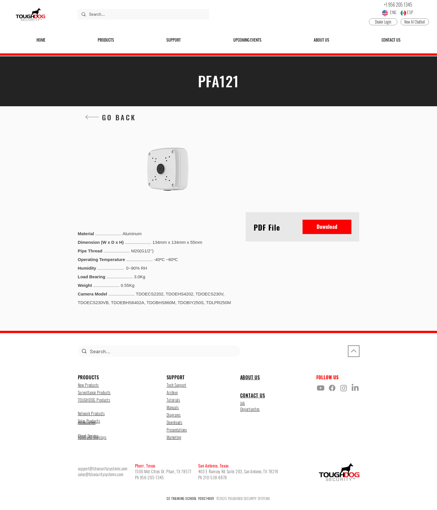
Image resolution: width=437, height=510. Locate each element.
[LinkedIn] (355, 388)
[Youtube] (320, 388)
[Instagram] (343, 388)
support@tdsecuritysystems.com (103, 468)
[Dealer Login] (383, 21)
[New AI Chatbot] (415, 21)
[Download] (327, 227)
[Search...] (143, 14)
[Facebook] (332, 388)
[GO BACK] (110, 117)
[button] (106, 40)
